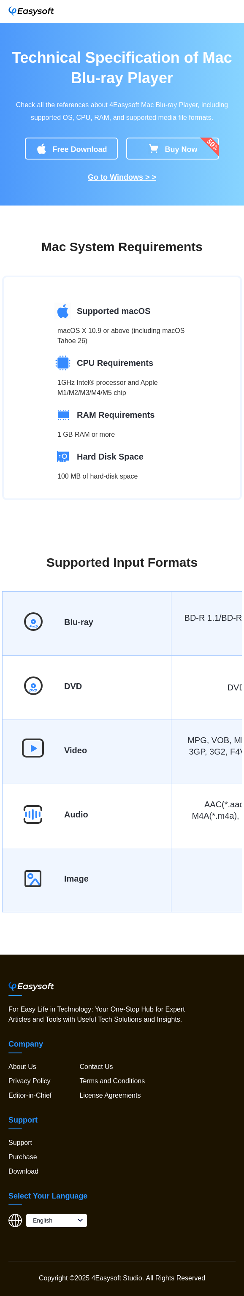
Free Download (71, 148)
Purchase (22, 1157)
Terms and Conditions (112, 1081)
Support (20, 1142)
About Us (22, 1066)
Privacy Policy (29, 1081)
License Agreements (110, 1095)
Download (23, 1171)
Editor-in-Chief (30, 1095)
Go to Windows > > (122, 177)
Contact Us (96, 1066)
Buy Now (172, 148)
